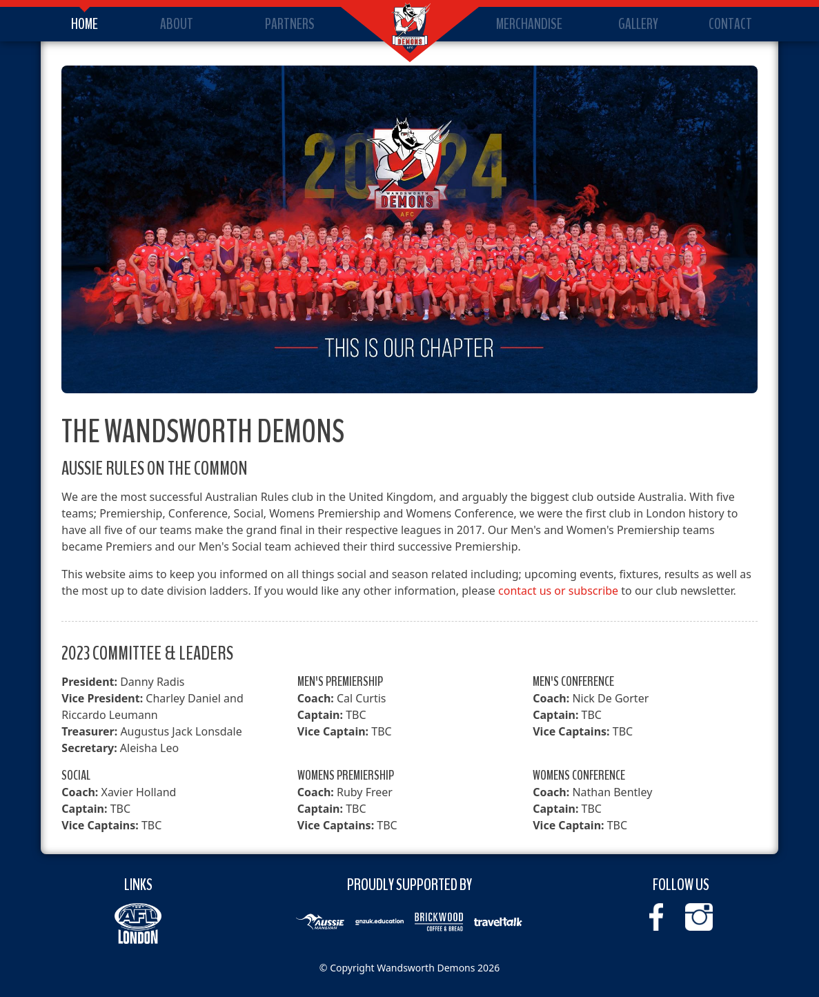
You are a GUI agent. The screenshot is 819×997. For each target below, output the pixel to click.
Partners (290, 24)
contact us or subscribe (558, 590)
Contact (730, 24)
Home (84, 24)
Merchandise (529, 24)
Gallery (638, 24)
